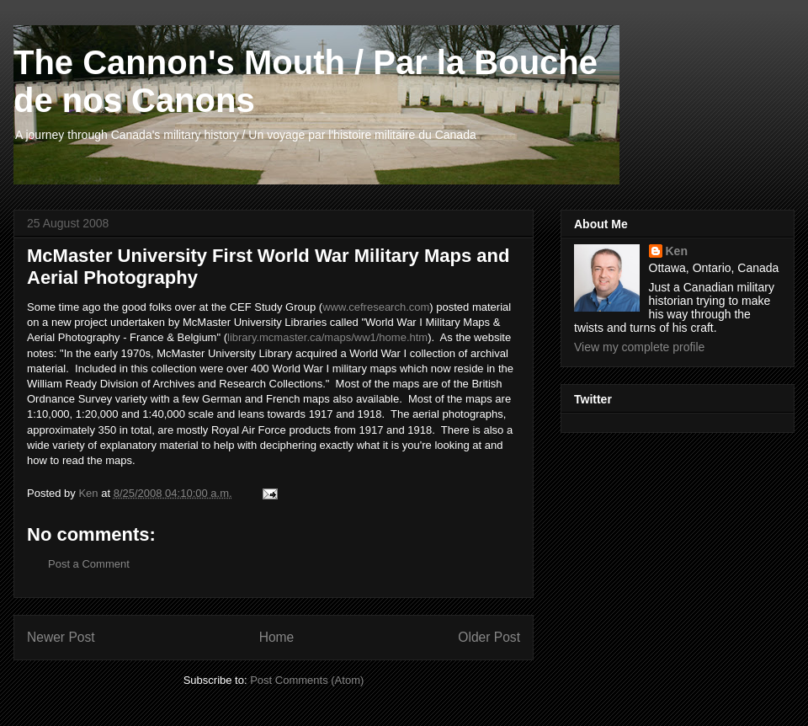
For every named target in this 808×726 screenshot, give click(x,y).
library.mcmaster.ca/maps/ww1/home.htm (327, 337)
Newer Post (61, 637)
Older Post (489, 637)
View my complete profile (639, 347)
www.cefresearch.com (375, 307)
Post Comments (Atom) (307, 680)
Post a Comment (89, 564)
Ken (677, 251)
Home (277, 637)
